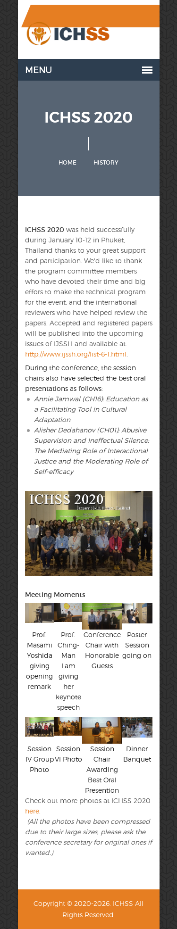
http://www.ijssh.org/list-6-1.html (75, 354)
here (32, 811)
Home (67, 162)
